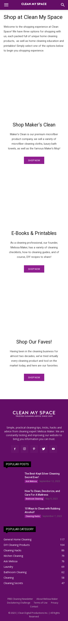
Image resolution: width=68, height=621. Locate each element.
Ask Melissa (31, 481)
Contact (34, 606)
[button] (6, 5)
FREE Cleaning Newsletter (20, 598)
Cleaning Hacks (33, 516)
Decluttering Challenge (18, 602)
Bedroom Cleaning (34, 498)
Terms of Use (41, 602)
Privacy (54, 602)
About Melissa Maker (47, 598)
